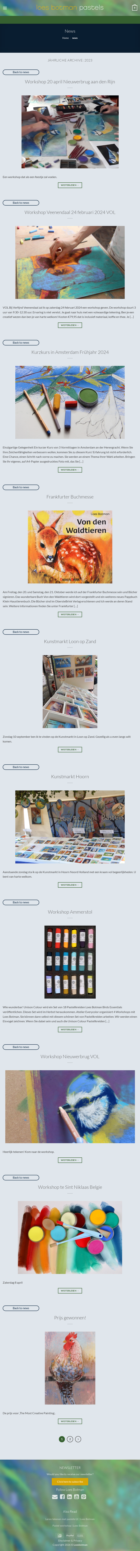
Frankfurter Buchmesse (70, 497)
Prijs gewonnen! (70, 1317)
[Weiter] (78, 1439)
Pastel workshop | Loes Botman (70, 1525)
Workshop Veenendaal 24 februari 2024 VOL (70, 212)
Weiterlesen (70, 185)
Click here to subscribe (70, 1481)
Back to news (21, 72)
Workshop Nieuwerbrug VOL (70, 1056)
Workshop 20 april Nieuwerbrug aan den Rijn (70, 81)
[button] (5, 7)
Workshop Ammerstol (70, 912)
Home (65, 37)
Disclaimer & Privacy (70, 1540)
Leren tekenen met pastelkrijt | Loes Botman (70, 1519)
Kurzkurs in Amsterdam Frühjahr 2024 (70, 352)
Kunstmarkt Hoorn (70, 776)
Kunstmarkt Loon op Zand (70, 641)
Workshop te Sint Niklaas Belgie (70, 1187)
